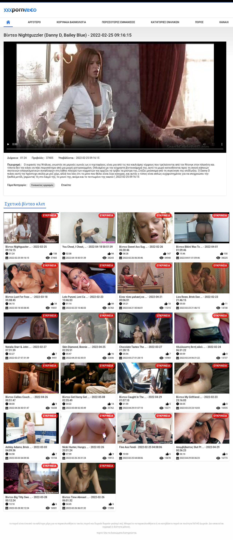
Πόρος (199, 22)
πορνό (100, 533)
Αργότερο (34, 22)
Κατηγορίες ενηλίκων (165, 22)
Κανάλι (224, 22)
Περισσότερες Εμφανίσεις (118, 22)
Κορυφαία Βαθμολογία (71, 22)
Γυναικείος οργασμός (42, 185)
